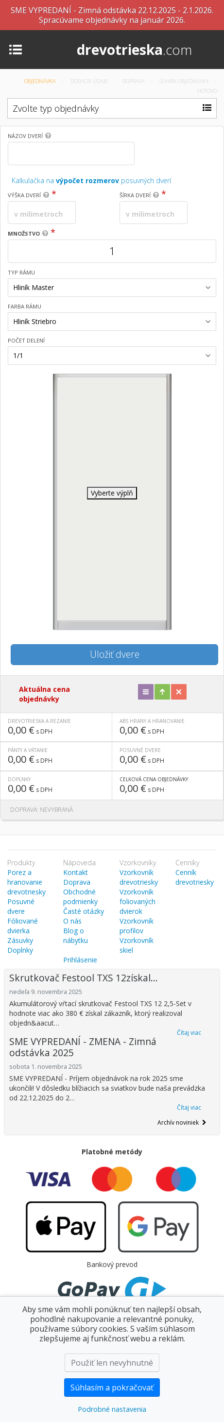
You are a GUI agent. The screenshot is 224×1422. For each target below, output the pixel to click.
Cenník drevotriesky (194, 877)
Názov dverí (25, 135)
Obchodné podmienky (80, 896)
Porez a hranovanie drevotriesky (26, 882)
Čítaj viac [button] (189, 1032)
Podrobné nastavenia (112, 1409)
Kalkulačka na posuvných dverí (91, 180)
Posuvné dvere (20, 906)
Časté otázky (83, 911)
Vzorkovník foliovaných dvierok (137, 901)
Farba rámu (24, 306)
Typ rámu (21, 272)
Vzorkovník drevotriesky (139, 877)
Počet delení (26, 340)
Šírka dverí (135, 195)
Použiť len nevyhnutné (112, 1362)
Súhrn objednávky (184, 81)
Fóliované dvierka (22, 925)
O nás (72, 920)
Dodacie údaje (89, 81)
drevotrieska (134, 49)
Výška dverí (24, 195)
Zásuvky (20, 940)
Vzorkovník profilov (137, 925)
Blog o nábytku (75, 935)
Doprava (134, 81)
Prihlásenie (80, 959)
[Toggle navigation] (15, 48)
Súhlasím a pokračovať (112, 1387)
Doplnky (20, 950)
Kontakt (75, 872)
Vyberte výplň (112, 492)
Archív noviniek (181, 1122)
